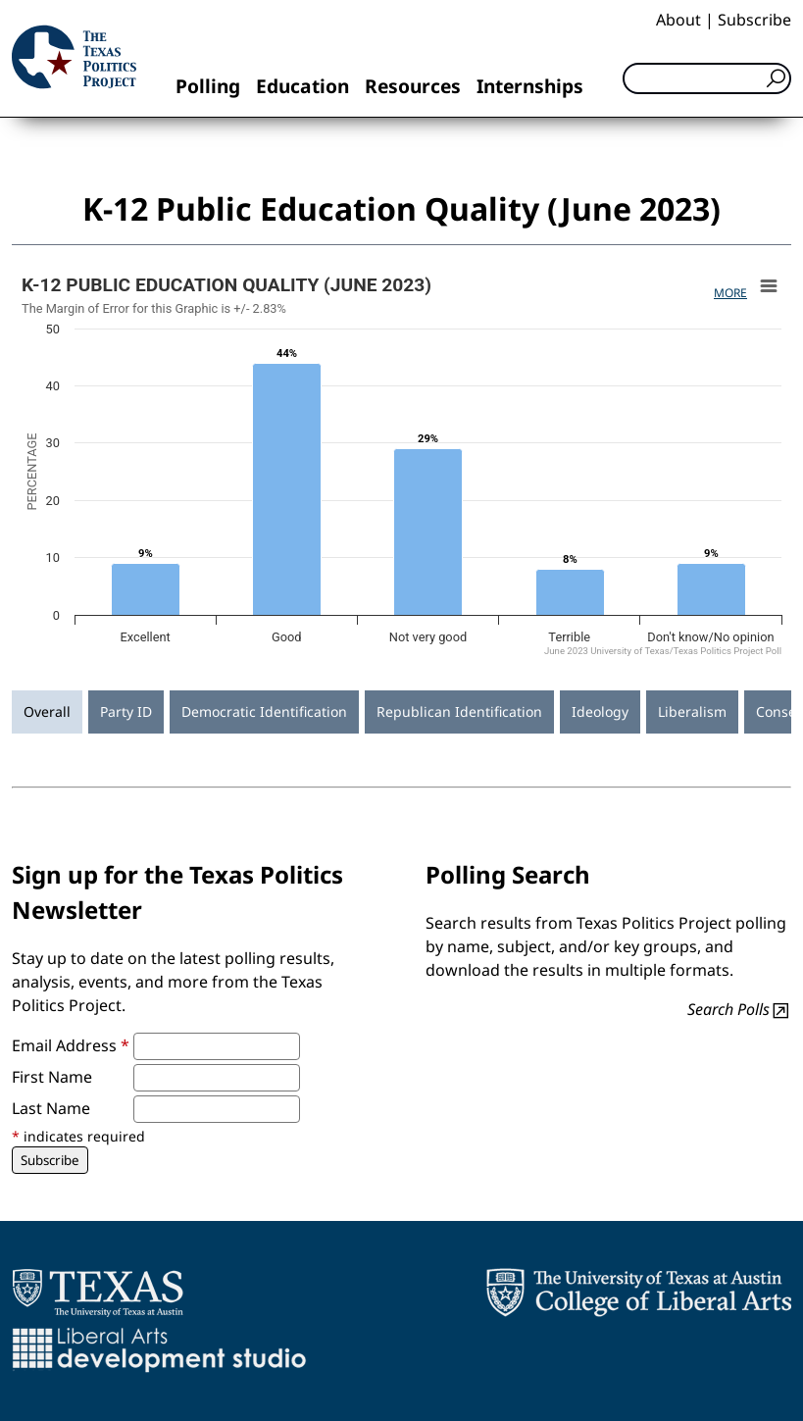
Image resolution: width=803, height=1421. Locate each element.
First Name (52, 1077)
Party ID (126, 711)
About (678, 19)
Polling (208, 86)
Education (302, 86)
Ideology (600, 711)
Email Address (70, 1045)
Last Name (51, 1108)
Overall (47, 711)
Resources (413, 86)
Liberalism (692, 711)
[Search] (707, 78)
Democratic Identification (264, 711)
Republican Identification (459, 711)
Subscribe (754, 19)
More (730, 292)
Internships (530, 86)
